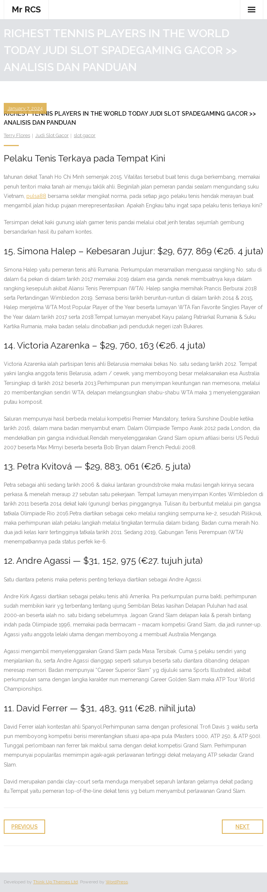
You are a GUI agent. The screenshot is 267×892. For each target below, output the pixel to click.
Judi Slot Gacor (52, 135)
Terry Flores (17, 135)
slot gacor (85, 135)
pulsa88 (36, 196)
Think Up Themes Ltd (55, 881)
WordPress (117, 881)
